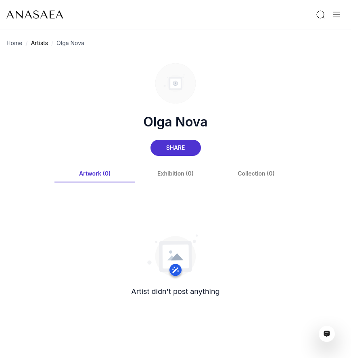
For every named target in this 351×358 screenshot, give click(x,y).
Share (175, 147)
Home (14, 42)
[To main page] (34, 14)
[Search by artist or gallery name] (320, 14)
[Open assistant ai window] (327, 334)
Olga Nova (70, 42)
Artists (39, 42)
